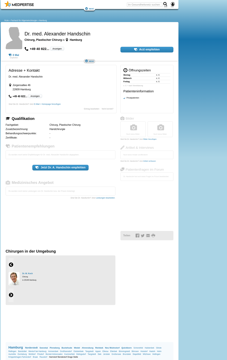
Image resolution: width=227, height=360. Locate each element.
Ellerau (105, 351)
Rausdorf (43, 357)
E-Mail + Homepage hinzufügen (47, 104)
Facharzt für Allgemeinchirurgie (24, 20)
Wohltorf (32, 354)
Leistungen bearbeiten (105, 198)
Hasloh (152, 351)
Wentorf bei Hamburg (37, 351)
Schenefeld (138, 348)
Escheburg (22, 354)
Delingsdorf (81, 354)
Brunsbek (127, 354)
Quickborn (126, 348)
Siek (99, 354)
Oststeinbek (78, 351)
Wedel (77, 348)
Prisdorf (40, 354)
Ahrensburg (87, 348)
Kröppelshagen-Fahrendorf (20, 357)
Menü (89, 8)
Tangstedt (89, 351)
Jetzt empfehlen (60, 167)
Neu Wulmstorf (112, 348)
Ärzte (6, 20)
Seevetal (44, 348)
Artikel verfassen (149, 161)
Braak (35, 357)
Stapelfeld (137, 354)
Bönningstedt (124, 351)
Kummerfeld (69, 354)
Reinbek (99, 348)
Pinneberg (55, 348)
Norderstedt (31, 347)
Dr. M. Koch (27, 273)
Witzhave (147, 354)
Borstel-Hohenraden (54, 354)
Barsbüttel (22, 351)
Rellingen (12, 351)
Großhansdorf (66, 351)
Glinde (159, 348)
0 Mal (14, 55)
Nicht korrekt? (107, 109)
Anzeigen (57, 48)
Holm (159, 351)
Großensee (116, 354)
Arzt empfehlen (147, 49)
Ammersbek (53, 351)
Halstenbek (149, 348)
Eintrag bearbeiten (91, 109)
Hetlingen (156, 354)
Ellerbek (113, 351)
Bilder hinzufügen (150, 139)
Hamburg (43, 20)
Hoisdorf (144, 351)
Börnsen (135, 351)
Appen (98, 351)
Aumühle (12, 354)
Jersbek (106, 354)
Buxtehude (66, 348)
